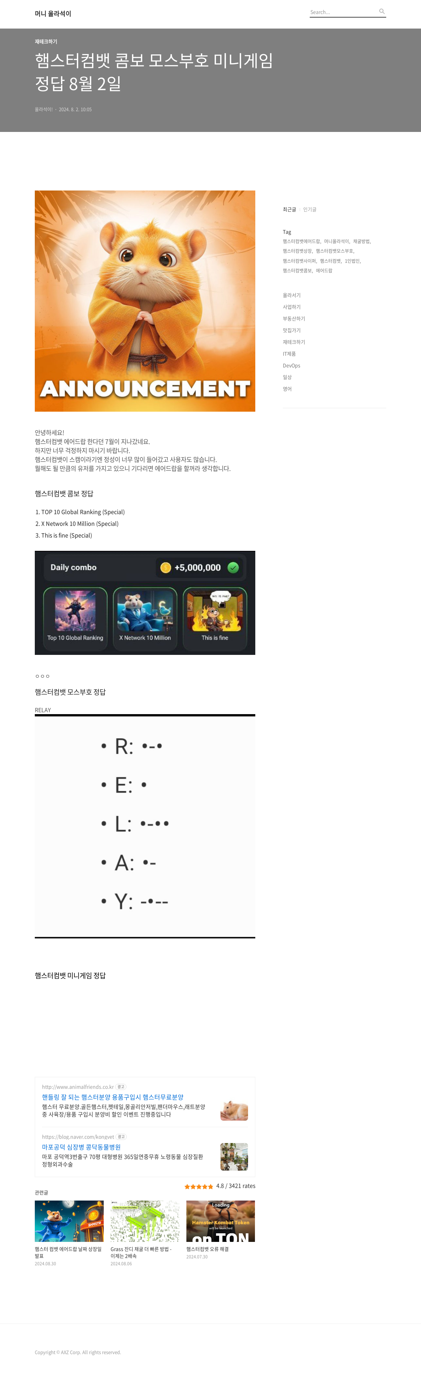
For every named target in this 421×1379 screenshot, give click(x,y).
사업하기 (292, 306)
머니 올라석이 (53, 14)
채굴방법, (362, 241)
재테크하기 (294, 341)
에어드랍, (325, 270)
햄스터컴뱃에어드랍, (302, 241)
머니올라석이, (337, 241)
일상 (287, 376)
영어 (287, 388)
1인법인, (353, 260)
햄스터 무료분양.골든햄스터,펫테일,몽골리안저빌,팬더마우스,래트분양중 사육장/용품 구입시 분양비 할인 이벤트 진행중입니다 (123, 1110)
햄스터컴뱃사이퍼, (300, 260)
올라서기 (292, 294)
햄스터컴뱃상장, (298, 250)
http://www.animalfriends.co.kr (78, 1087)
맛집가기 (292, 330)
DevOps (291, 365)
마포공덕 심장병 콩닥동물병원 (81, 1147)
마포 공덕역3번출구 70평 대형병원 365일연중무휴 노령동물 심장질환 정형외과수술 (122, 1160)
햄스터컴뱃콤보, (298, 270)
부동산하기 (294, 318)
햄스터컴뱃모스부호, (335, 250)
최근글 (289, 209)
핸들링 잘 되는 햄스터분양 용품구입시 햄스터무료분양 (113, 1097)
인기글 (310, 209)
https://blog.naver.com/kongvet (78, 1137)
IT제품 (289, 353)
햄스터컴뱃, (331, 260)
